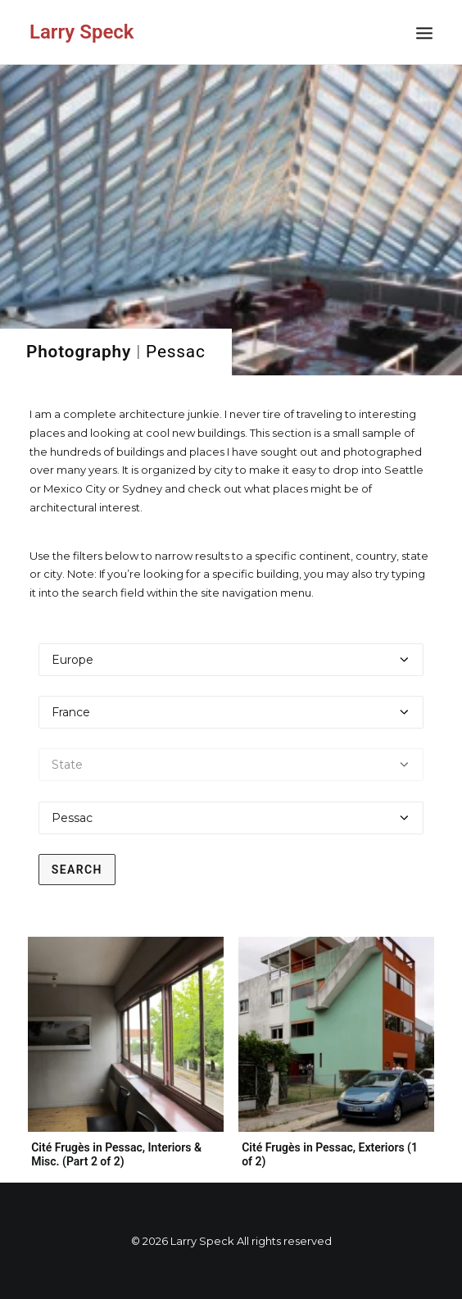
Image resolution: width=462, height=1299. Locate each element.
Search (77, 869)
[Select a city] (231, 818)
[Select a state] (231, 764)
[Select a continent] (231, 659)
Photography (78, 351)
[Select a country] (231, 712)
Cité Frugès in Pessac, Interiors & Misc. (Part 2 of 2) (116, 1154)
